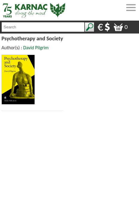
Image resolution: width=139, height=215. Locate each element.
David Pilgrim (36, 47)
